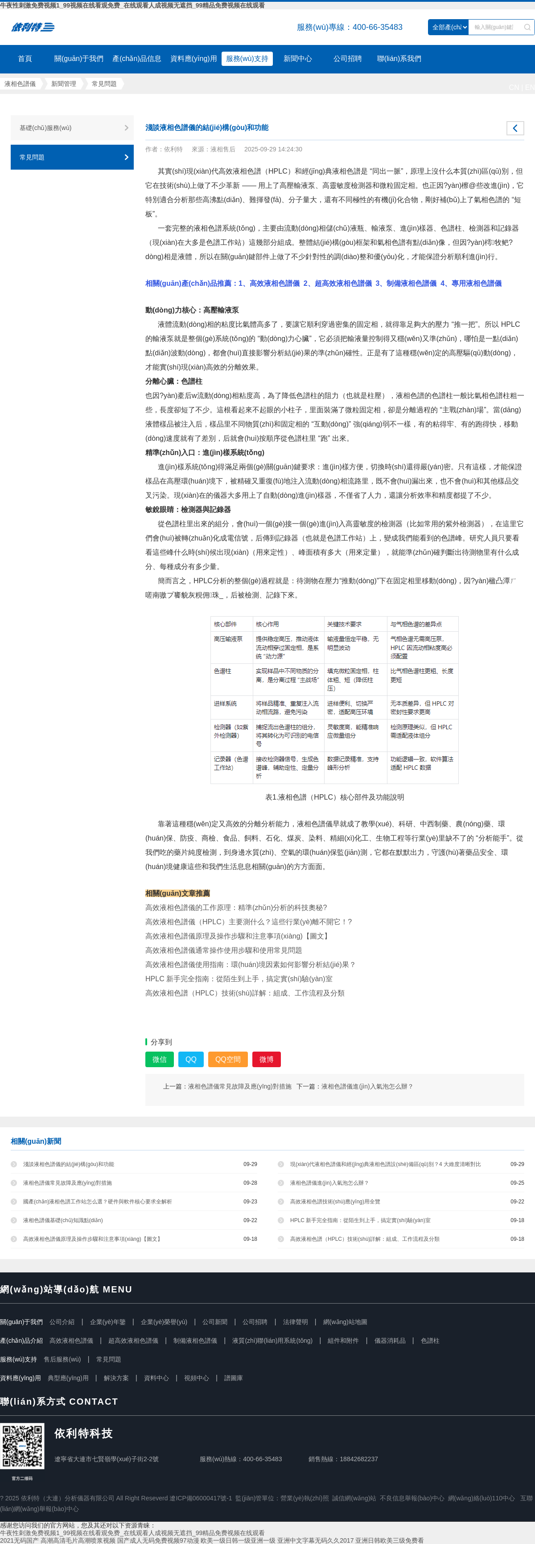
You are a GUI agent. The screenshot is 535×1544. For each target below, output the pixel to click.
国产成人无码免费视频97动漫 (158, 1540)
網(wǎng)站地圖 (345, 1321)
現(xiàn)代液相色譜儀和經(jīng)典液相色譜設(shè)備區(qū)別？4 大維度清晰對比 (385, 1164)
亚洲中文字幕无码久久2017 (315, 1540)
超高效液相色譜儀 (133, 1340)
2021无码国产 (19, 1540)
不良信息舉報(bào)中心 (412, 1498)
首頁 (25, 58)
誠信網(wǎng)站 (354, 1498)
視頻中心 (196, 1377)
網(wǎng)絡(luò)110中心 (481, 1498)
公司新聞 (214, 1321)
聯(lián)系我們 (399, 58)
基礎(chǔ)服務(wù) (45, 127)
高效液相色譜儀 (71, 1340)
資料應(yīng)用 (193, 58)
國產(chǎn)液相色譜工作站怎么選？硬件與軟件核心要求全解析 (97, 1202)
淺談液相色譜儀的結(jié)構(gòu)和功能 (68, 1164)
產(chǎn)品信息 (136, 58)
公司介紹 (61, 1321)
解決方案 (116, 1377)
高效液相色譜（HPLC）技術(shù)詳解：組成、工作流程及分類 (365, 1239)
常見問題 (104, 83)
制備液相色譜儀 (195, 1340)
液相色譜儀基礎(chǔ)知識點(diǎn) (63, 1220)
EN (530, 87)
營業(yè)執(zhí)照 (304, 1498)
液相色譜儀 (60, 27)
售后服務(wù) (62, 1359)
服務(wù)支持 (247, 58)
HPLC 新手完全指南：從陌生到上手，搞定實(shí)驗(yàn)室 (360, 1220)
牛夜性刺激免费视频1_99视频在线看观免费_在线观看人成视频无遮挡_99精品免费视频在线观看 (132, 5)
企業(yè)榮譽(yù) (164, 1321)
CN (514, 87)
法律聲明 (295, 1321)
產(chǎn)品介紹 (21, 1340)
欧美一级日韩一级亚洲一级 (238, 1540)
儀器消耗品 (390, 1340)
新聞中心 (298, 58)
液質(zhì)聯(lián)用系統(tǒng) (272, 1340)
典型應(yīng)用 (68, 1377)
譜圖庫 (233, 1377)
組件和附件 (343, 1340)
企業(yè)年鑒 (108, 1321)
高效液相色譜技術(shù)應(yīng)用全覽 (335, 1202)
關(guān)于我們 (78, 58)
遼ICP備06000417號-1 (200, 1498)
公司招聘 (347, 58)
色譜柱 (430, 1340)
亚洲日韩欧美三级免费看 (389, 1540)
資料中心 (156, 1377)
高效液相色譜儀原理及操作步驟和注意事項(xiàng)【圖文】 (93, 1239)
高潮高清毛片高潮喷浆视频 (78, 1540)
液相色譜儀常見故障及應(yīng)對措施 (240, 1086)
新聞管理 (63, 83)
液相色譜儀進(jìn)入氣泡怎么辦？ (367, 1086)
